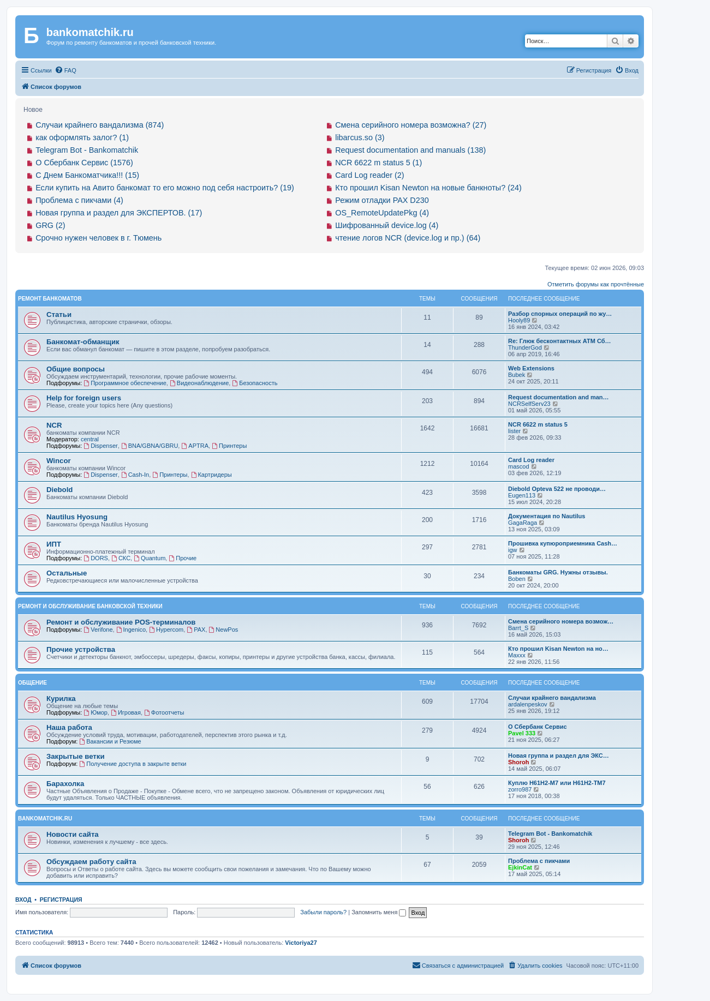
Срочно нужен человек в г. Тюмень (98, 237)
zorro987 (520, 789)
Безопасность (254, 383)
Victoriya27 (301, 942)
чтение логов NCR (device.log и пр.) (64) (407, 237)
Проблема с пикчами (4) (79, 200)
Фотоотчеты (164, 712)
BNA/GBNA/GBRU (149, 445)
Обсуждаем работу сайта (91, 862)
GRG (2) (50, 225)
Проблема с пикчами (539, 861)
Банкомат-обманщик (83, 342)
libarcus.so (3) (359, 137)
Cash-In (135, 474)
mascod (518, 466)
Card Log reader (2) (369, 175)
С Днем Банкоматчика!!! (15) (87, 175)
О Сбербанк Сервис (537, 726)
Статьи (58, 314)
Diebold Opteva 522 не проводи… (557, 488)
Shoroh (518, 762)
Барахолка (65, 784)
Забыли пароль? (323, 912)
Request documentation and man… (558, 397)
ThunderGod (525, 347)
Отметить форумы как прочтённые (595, 284)
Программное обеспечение (124, 383)
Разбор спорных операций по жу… (560, 313)
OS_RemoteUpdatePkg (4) (382, 212)
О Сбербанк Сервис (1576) (84, 162)
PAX (196, 629)
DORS (95, 558)
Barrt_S (518, 628)
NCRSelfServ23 (529, 403)
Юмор (95, 712)
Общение (32, 683)
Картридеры (211, 474)
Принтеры (229, 445)
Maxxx (517, 655)
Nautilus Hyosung (77, 517)
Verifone (97, 629)
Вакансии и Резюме (110, 741)
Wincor (58, 461)
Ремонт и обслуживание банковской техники (90, 606)
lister (514, 431)
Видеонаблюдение (199, 383)
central (90, 439)
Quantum (149, 558)
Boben (517, 579)
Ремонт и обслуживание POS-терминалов (120, 622)
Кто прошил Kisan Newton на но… (558, 648)
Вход (23, 899)
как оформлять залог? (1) (82, 137)
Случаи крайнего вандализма (552, 697)
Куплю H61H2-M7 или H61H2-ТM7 (557, 783)
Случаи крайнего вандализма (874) (99, 125)
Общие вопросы (75, 369)
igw (512, 550)
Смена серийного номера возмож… (560, 621)
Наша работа (69, 727)
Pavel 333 (521, 733)
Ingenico (131, 629)
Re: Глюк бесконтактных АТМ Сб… (559, 341)
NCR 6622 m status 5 (538, 424)
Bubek (516, 374)
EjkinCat (520, 867)
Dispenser (100, 445)
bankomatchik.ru (45, 819)
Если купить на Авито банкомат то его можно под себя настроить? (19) (164, 187)
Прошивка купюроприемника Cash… (562, 543)
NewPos (223, 629)
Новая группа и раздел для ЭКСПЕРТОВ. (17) (118, 212)
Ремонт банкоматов (50, 299)
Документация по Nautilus (546, 516)
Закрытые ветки (75, 756)
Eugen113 (521, 495)
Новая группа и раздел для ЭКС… (558, 755)
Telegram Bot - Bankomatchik (86, 150)
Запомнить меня (378, 912)
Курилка (61, 698)
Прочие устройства (80, 649)
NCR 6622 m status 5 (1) (378, 162)
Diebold (59, 489)
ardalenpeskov (527, 704)
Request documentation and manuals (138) (410, 150)
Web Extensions (531, 368)
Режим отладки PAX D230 (382, 200)
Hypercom (166, 629)
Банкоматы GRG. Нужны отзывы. (558, 572)
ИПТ (53, 544)
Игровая (126, 712)
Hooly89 (519, 320)
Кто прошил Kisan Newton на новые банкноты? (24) (428, 187)
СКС (120, 558)
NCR (54, 425)
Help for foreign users (83, 398)
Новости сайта (72, 834)
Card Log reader (531, 460)
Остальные (66, 573)
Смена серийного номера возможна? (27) (410, 125)
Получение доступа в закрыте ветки (132, 763)
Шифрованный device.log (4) (386, 225)
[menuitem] (65, 70)
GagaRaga (522, 522)
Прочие (182, 558)
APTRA (194, 445)
